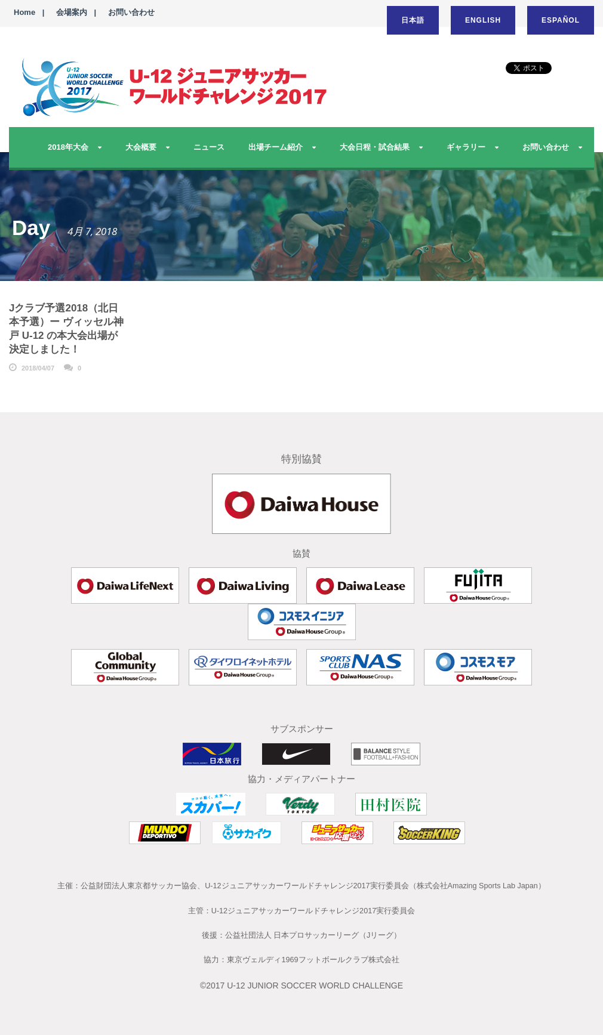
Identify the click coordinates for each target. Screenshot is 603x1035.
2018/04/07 (37, 368)
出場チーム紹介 (275, 147)
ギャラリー (466, 147)
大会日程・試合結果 (375, 147)
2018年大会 (68, 147)
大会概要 (140, 147)
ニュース (208, 147)
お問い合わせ (131, 12)
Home (24, 12)
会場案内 (71, 12)
